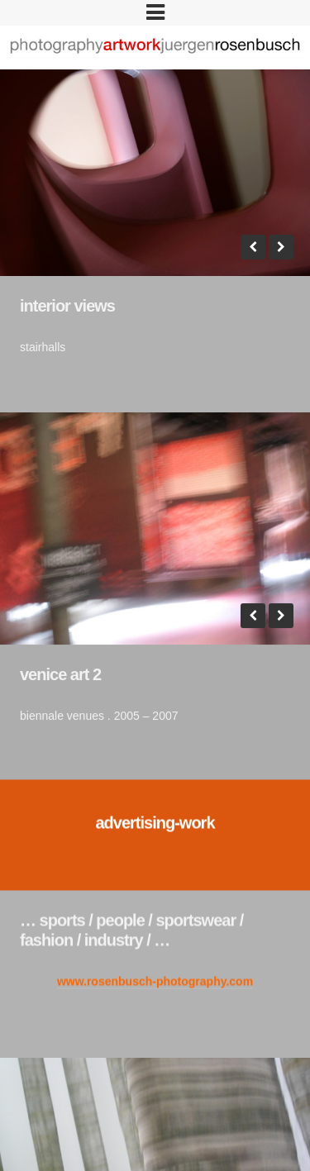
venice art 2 (60, 660)
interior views (67, 306)
